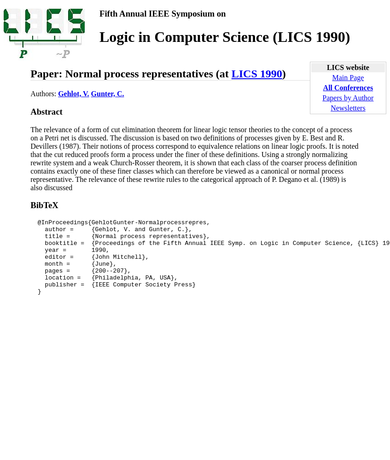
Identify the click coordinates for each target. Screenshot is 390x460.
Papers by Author (347, 98)
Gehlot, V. (73, 94)
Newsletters (348, 108)
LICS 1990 (257, 74)
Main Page (348, 78)
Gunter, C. (107, 94)
